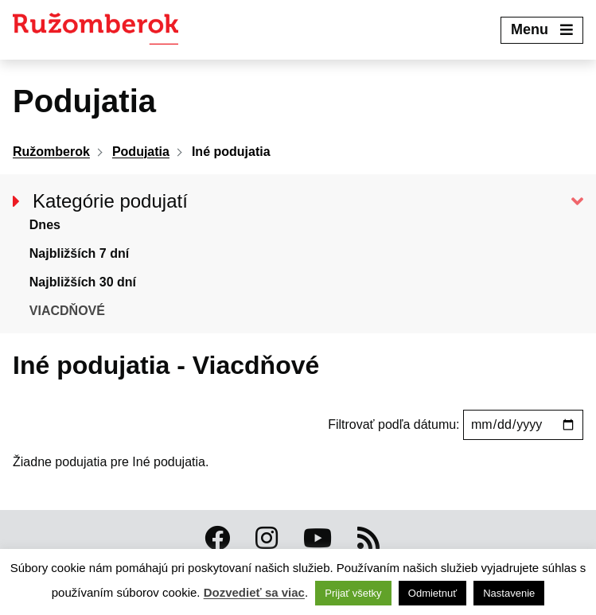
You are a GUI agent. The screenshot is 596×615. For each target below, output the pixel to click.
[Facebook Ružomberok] (217, 538)
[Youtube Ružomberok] (317, 538)
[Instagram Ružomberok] (266, 538)
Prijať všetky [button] (353, 593)
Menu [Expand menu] (542, 29)
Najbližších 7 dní (79, 253)
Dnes (44, 225)
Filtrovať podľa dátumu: (395, 424)
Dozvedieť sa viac (254, 592)
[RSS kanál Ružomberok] (368, 538)
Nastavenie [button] (509, 593)
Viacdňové (67, 310)
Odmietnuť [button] (432, 593)
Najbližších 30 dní (82, 282)
